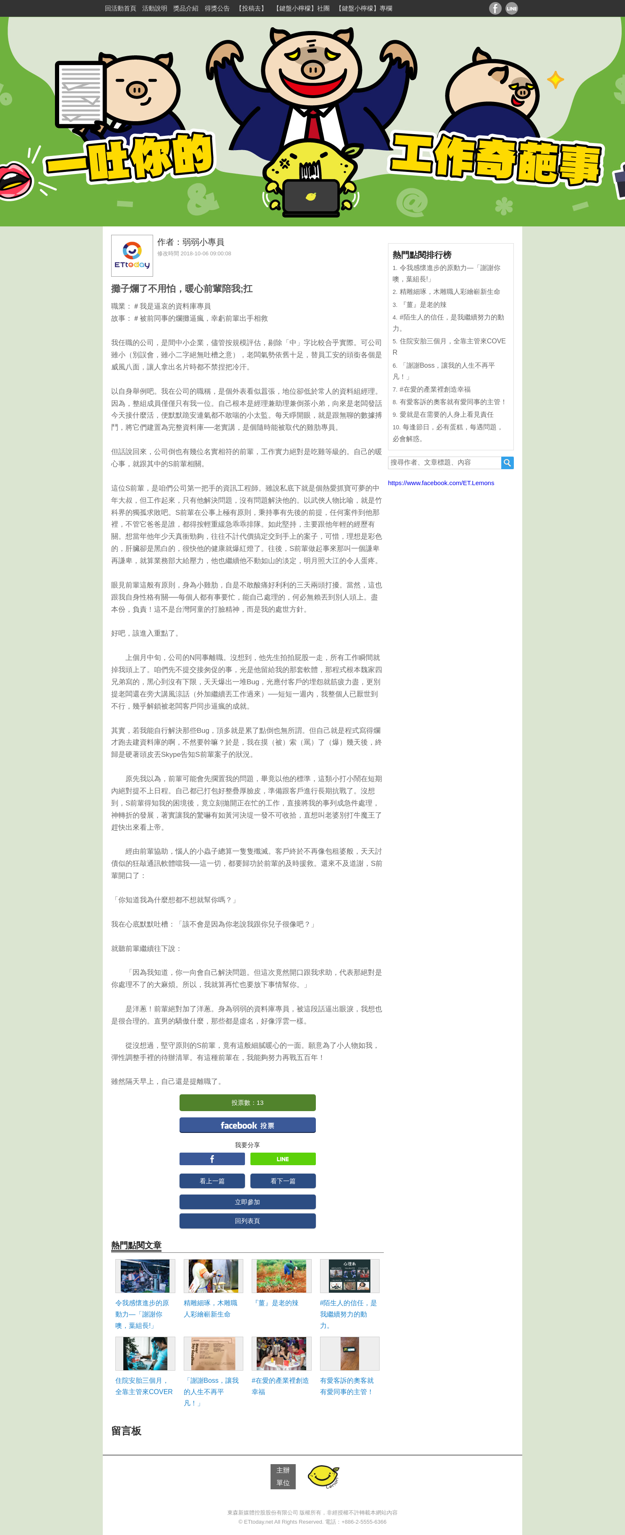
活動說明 (154, 8)
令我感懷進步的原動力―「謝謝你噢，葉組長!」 (142, 1314)
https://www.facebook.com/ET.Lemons (441, 482)
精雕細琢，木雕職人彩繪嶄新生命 (210, 1308)
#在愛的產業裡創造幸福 (280, 1386)
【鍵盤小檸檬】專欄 (364, 8)
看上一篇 (212, 1180)
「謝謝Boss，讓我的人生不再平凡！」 (211, 1392)
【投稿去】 (251, 8)
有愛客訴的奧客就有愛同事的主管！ (347, 1386)
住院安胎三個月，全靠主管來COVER (144, 1386)
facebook (248, 1124)
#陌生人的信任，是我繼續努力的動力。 (349, 1314)
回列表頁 (247, 1220)
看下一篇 (283, 1180)
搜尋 (507, 463)
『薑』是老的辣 (275, 1302)
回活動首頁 (120, 8)
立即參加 (247, 1201)
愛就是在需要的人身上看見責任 (447, 414)
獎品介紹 (185, 8)
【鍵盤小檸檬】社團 (301, 8)
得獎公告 (217, 8)
